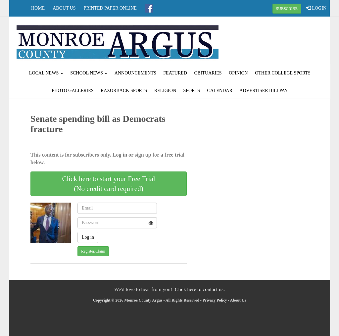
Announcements (135, 73)
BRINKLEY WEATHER (276, 41)
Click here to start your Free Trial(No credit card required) (108, 184)
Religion (165, 90)
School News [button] (88, 73)
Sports (191, 90)
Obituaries (207, 73)
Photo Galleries (72, 90)
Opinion (238, 73)
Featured (175, 73)
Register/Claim (93, 251)
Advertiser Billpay (263, 90)
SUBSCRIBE (287, 8)
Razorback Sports (124, 90)
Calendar (219, 90)
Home (38, 8)
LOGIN (316, 8)
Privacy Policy (215, 300)
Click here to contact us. (200, 289)
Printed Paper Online (110, 8)
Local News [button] (46, 73)
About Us (64, 8)
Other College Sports (283, 73)
